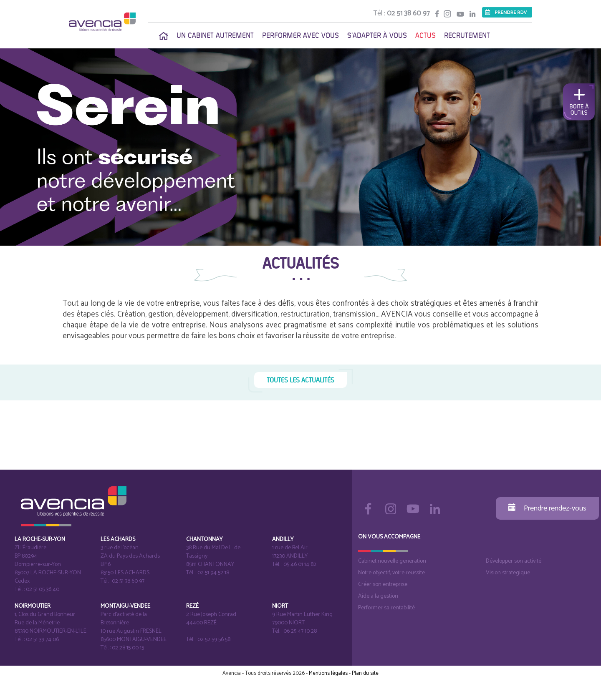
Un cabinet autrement (215, 35)
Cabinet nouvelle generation (392, 561)
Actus (425, 35)
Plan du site (365, 673)
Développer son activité (513, 561)
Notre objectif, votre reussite (391, 573)
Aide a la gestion (378, 596)
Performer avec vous (300, 35)
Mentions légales (328, 673)
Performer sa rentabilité (386, 608)
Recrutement (467, 35)
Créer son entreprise (382, 584)
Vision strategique (508, 573)
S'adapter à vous (377, 35)
